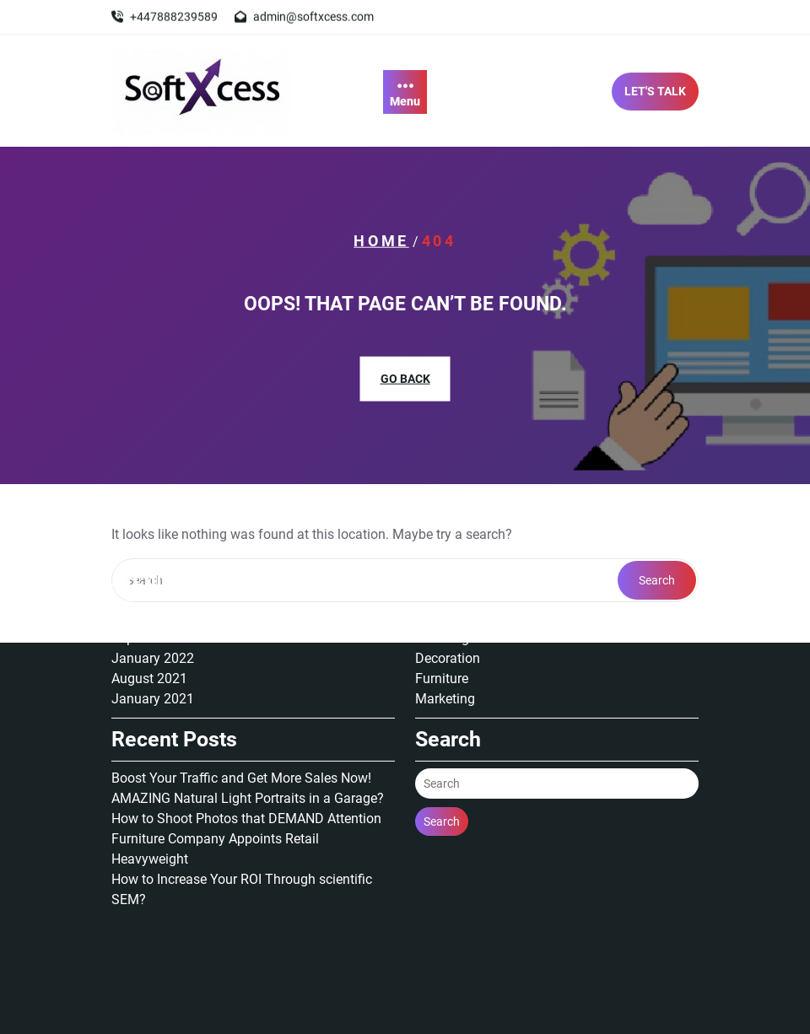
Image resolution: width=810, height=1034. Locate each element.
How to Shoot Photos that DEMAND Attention (246, 738)
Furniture (441, 598)
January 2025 (152, 538)
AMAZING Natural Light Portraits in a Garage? (247, 718)
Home (381, 241)
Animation (446, 538)
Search (442, 741)
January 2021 (152, 619)
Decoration (447, 578)
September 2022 (160, 558)
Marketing (445, 619)
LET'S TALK (655, 95)
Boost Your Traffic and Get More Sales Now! (241, 698)
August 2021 (149, 598)
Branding (442, 558)
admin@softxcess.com (313, 15)
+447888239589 (174, 15)
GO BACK (405, 378)
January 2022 (152, 578)
